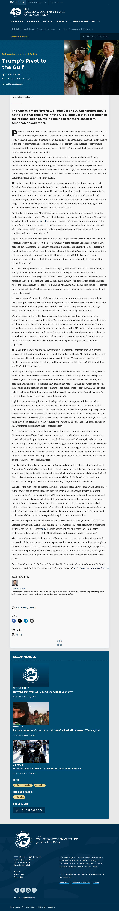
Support (62, 21)
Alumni (96, 882)
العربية (28, 78)
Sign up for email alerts (29, 810)
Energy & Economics (47, 29)
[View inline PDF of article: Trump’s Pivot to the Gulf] (59, 607)
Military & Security (28, 29)
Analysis (16, 21)
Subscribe (18, 877)
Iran (66, 29)
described (44, 221)
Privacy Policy (29, 907)
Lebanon (74, 29)
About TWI (64, 882)
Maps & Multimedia (86, 21)
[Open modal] (96, 36)
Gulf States (86, 29)
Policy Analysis (9, 54)
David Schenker (13, 74)
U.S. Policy (39, 785)
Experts (33, 21)
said (43, 529)
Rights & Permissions (46, 907)
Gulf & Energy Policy (22, 785)
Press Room (19, 874)
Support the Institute (81, 882)
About (48, 21)
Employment (15, 907)
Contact (17, 871)
